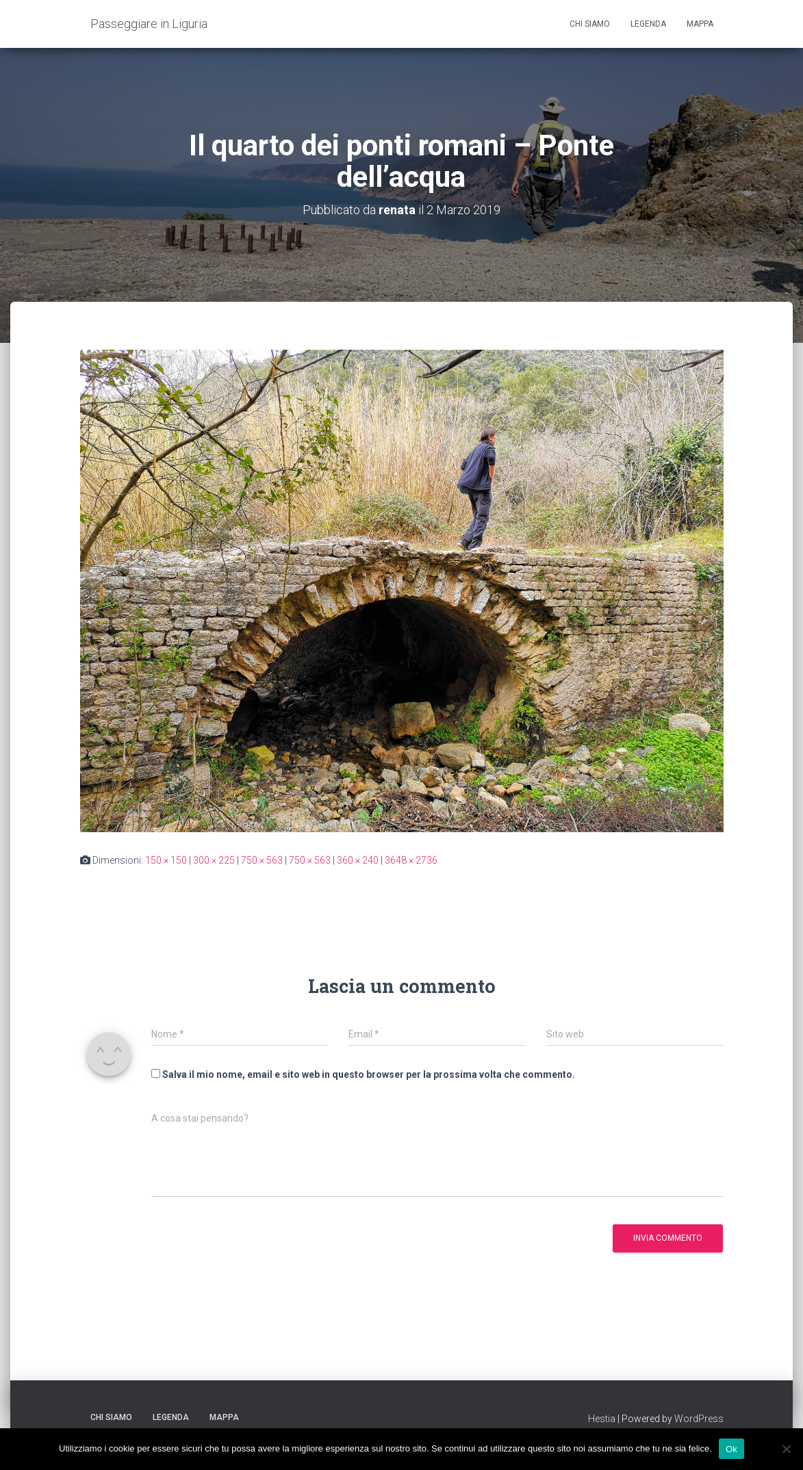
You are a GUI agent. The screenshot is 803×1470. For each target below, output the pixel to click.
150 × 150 (166, 860)
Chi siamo (590, 24)
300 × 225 (214, 860)
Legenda (648, 24)
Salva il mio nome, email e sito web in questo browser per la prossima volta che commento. (368, 1074)
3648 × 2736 (411, 860)
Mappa (700, 24)
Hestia (601, 1418)
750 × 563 (262, 860)
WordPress (699, 1418)
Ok (731, 1448)
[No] (786, 1449)
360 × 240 (358, 860)
